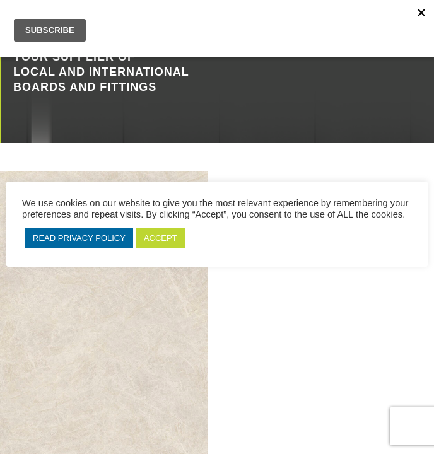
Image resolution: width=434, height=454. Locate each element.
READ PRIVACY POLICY (79, 238)
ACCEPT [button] (160, 238)
